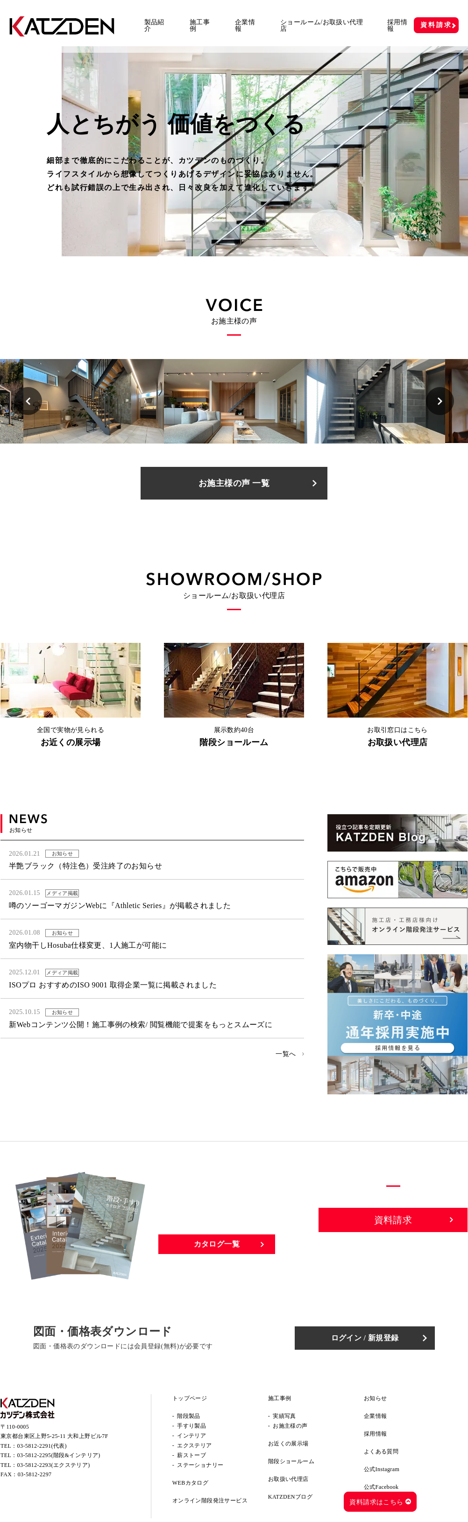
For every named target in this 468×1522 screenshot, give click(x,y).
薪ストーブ (191, 1455)
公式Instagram (381, 1469)
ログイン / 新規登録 (365, 1338)
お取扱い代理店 (288, 1479)
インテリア (191, 1435)
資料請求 (436, 24)
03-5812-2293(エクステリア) (53, 1465)
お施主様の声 (290, 1426)
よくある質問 (381, 1451)
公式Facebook (381, 1487)
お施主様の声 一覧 (234, 483)
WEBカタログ (190, 1483)
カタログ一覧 (217, 1244)
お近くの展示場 (288, 1443)
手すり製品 (191, 1426)
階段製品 (188, 1416)
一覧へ (286, 1053)
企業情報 (245, 25)
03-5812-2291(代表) (42, 1446)
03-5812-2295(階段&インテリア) (58, 1455)
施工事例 (200, 25)
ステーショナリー (200, 1465)
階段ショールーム (291, 1461)
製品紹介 (154, 25)
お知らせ (375, 1398)
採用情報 (397, 25)
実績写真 (284, 1416)
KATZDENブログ (290, 1497)
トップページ (189, 1398)
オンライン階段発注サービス (210, 1500)
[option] (93, 401)
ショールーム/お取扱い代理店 (321, 25)
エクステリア (194, 1445)
